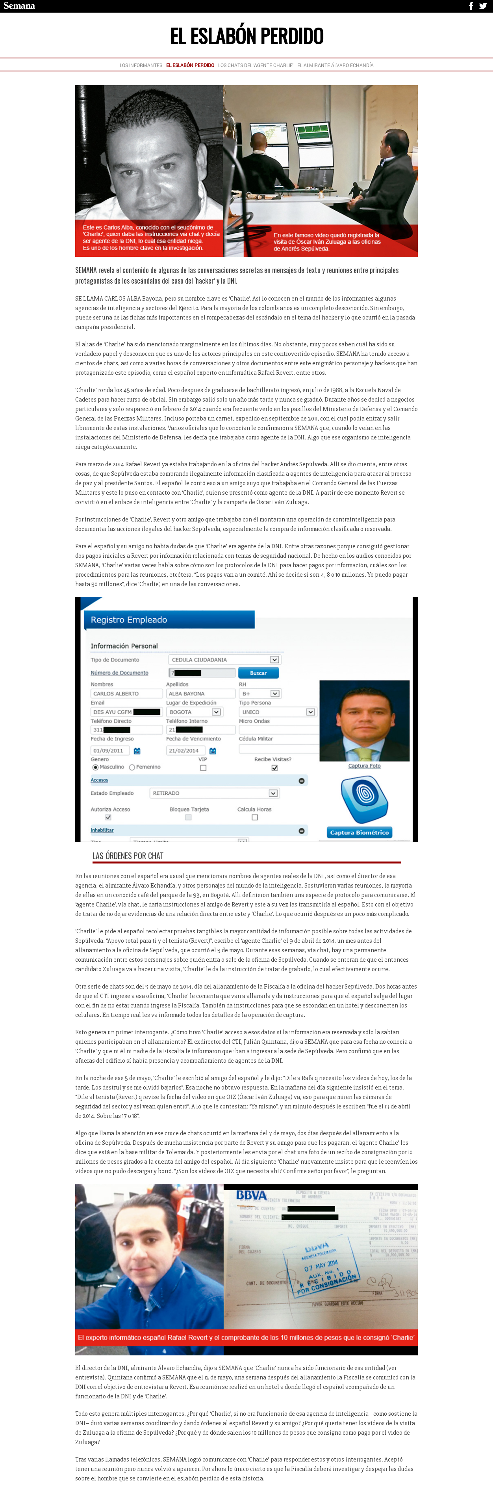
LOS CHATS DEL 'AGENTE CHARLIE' (255, 65)
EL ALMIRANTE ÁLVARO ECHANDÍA (335, 65)
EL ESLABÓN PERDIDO (190, 65)
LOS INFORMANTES (141, 65)
